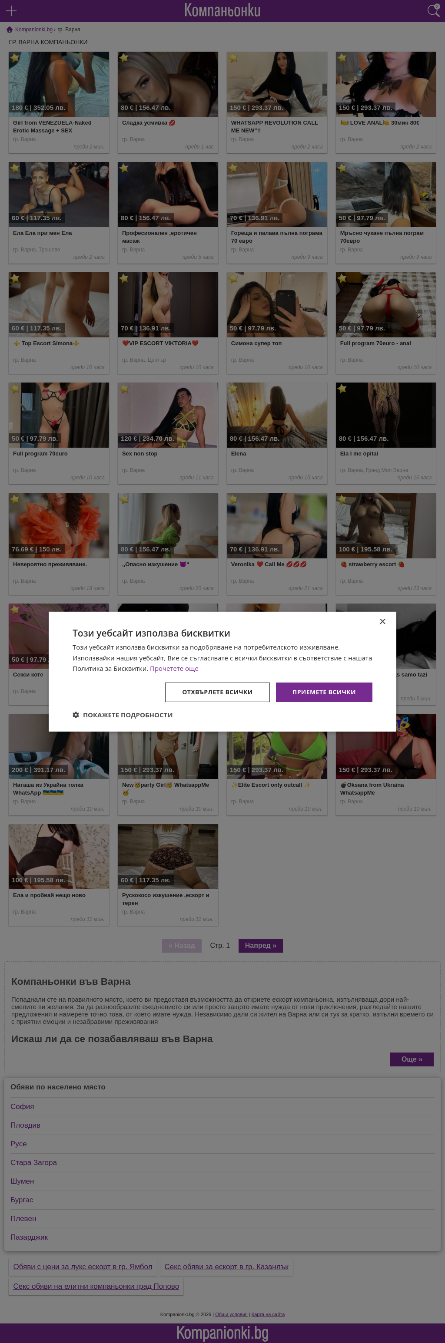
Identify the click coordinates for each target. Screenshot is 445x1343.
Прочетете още (174, 668)
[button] (123, 715)
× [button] (382, 621)
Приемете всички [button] (324, 692)
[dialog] (222, 671)
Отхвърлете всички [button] (217, 692)
